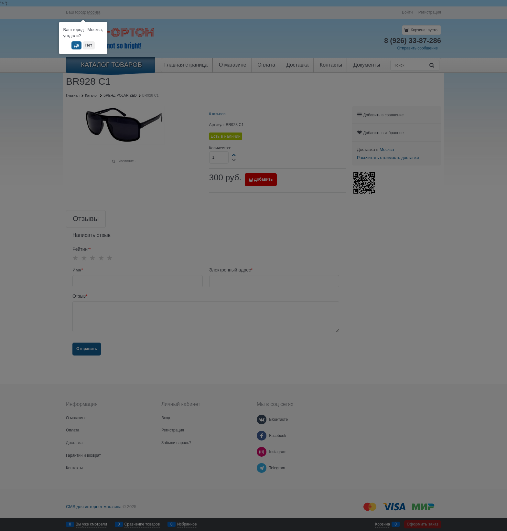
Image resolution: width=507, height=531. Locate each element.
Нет (88, 45)
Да (76, 45)
